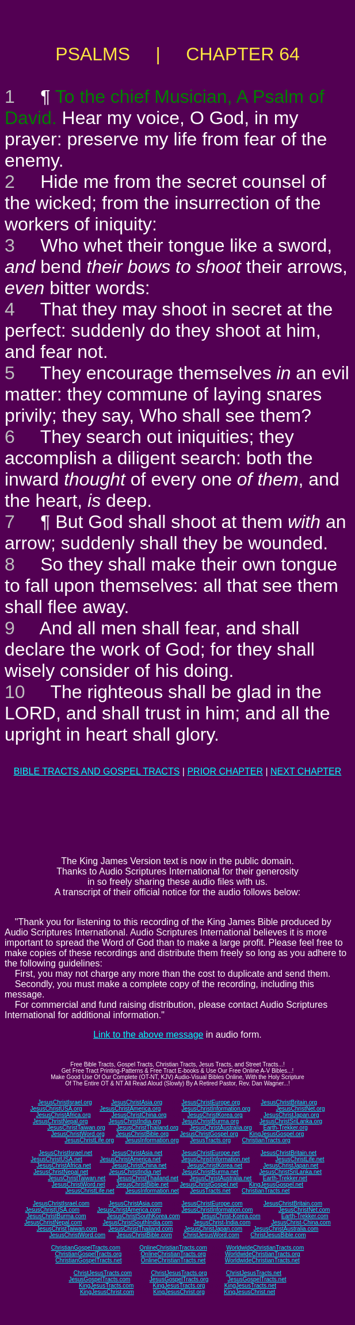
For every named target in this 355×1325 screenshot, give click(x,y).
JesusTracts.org (210, 1140)
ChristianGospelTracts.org (88, 1254)
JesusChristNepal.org (60, 1121)
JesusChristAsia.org (136, 1102)
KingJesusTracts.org (179, 1285)
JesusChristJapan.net (290, 1165)
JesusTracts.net (210, 1191)
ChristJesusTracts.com (103, 1273)
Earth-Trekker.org (285, 1127)
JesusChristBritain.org (289, 1102)
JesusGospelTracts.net (257, 1279)
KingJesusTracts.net (250, 1285)
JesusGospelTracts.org (179, 1279)
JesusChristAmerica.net (130, 1159)
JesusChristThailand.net (147, 1178)
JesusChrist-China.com (300, 1222)
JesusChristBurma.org (210, 1121)
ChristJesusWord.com (211, 1235)
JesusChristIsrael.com (61, 1203)
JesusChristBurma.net (210, 1172)
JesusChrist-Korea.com (231, 1216)
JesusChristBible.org (142, 1134)
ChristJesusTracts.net (253, 1273)
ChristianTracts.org (266, 1140)
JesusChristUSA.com (52, 1210)
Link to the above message (148, 1034)
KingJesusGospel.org (276, 1134)
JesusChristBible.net (142, 1184)
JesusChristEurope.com (211, 1203)
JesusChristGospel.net (209, 1184)
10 (15, 691)
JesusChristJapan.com (213, 1229)
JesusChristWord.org (78, 1134)
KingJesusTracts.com (106, 1285)
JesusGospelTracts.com (100, 1279)
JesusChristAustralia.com (286, 1229)
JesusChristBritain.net (288, 1153)
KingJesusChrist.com (107, 1292)
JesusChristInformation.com (217, 1210)
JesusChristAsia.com (135, 1203)
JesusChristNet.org (300, 1109)
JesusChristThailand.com (140, 1229)
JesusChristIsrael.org (65, 1102)
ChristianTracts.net (266, 1191)
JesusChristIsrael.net (65, 1153)
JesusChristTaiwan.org (76, 1127)
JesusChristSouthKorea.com (143, 1216)
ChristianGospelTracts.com (85, 1248)
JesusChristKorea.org (214, 1115)
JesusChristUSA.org (56, 1109)
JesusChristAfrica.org (63, 1115)
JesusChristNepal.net (60, 1172)
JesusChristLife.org (89, 1140)
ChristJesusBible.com (278, 1235)
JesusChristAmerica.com (129, 1210)
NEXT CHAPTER (305, 771)
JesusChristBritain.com (293, 1203)
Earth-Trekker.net (285, 1178)
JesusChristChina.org (139, 1115)
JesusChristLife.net (300, 1159)
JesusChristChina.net (139, 1165)
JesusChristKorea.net (214, 1165)
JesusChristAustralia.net (221, 1178)
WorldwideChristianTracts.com (265, 1248)
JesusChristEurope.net (210, 1153)
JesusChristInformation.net (215, 1159)
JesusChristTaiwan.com (67, 1229)
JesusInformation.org (151, 1140)
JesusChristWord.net (78, 1184)
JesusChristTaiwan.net (76, 1178)
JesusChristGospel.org (209, 1134)
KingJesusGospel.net (276, 1184)
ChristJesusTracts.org (179, 1273)
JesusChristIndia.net (135, 1172)
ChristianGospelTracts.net (88, 1260)
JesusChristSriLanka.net (290, 1172)
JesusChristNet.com (304, 1210)
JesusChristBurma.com (56, 1216)
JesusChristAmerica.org (130, 1109)
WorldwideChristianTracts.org (262, 1254)
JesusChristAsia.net (137, 1153)
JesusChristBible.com (144, 1235)
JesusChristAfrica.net (64, 1165)
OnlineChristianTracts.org (173, 1254)
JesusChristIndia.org (135, 1121)
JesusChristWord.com (77, 1235)
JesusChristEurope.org (210, 1102)
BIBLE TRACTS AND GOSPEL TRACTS (97, 771)
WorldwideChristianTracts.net (262, 1260)
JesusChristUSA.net (56, 1159)
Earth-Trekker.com (305, 1216)
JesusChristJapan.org (291, 1115)
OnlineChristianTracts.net (173, 1260)
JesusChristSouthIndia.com (137, 1222)
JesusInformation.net (152, 1191)
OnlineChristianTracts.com (173, 1248)
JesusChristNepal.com (53, 1222)
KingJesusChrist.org (178, 1292)
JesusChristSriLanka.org (290, 1121)
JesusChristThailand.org (147, 1127)
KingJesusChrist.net (249, 1292)
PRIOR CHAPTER (225, 771)
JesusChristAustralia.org (221, 1127)
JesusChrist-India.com (221, 1222)
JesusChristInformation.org (215, 1109)
